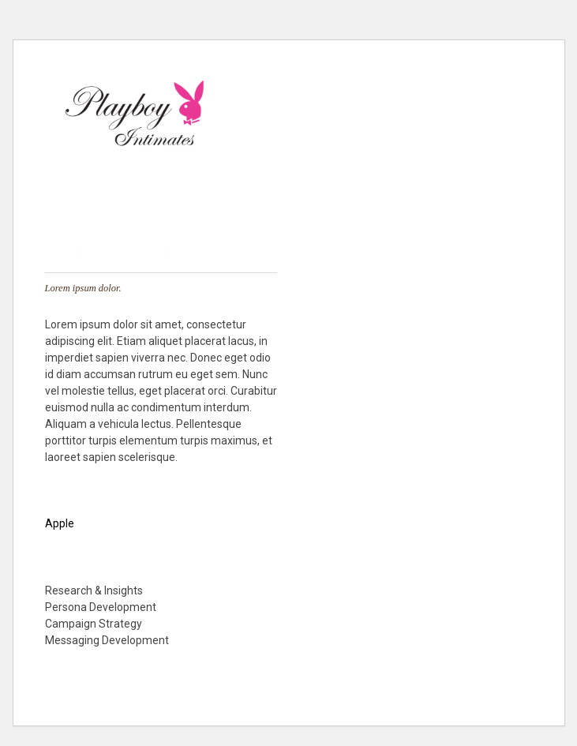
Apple (59, 523)
